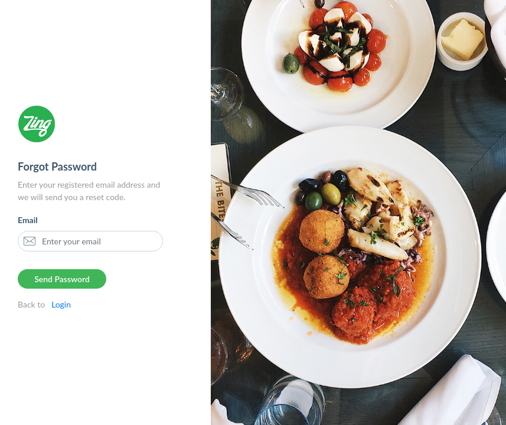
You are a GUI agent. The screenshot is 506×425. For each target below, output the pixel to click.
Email (28, 220)
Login (59, 304)
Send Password (62, 279)
